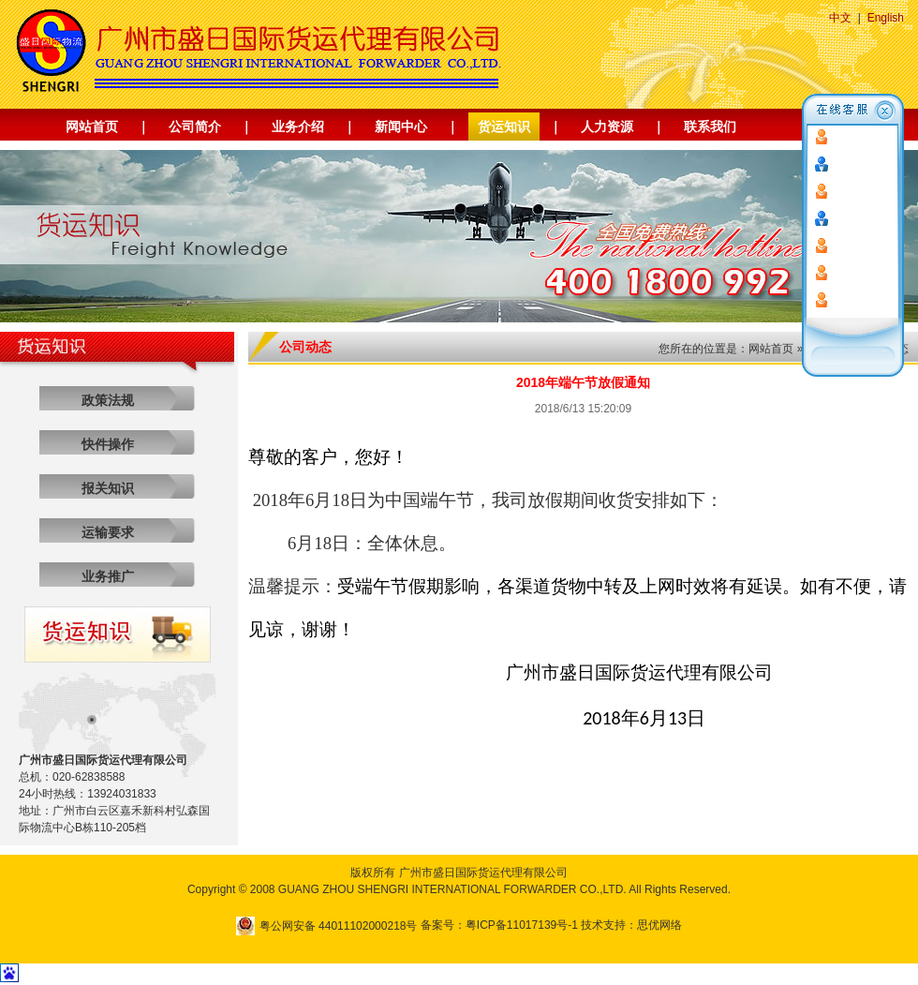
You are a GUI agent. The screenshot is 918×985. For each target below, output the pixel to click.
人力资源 (607, 126)
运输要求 (107, 532)
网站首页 (92, 126)
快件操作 (107, 444)
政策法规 (107, 400)
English (885, 17)
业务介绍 (298, 126)
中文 (840, 17)
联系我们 (710, 126)
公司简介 (195, 126)
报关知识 (107, 488)
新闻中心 (401, 126)
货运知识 (504, 126)
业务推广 (107, 576)
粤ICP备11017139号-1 (522, 925)
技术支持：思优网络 (631, 925)
